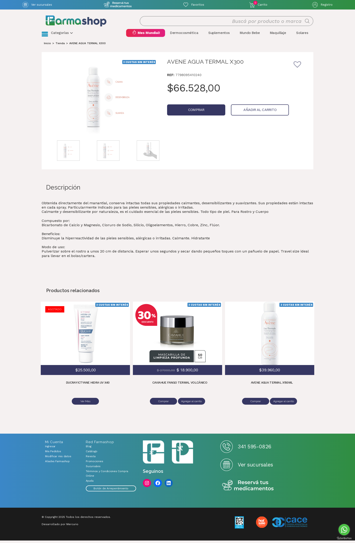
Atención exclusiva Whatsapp (118, 5)
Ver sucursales (41, 4)
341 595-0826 (254, 449)
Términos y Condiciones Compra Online (107, 476)
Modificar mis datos (58, 458)
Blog (88, 448)
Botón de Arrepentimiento (111, 491)
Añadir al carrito (246, 114)
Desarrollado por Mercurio (60, 526)
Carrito (260, 4)
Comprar (191, 114)
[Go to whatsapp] (344, 529)
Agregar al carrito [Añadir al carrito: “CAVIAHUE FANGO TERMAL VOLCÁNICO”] (192, 405)
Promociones (94, 463)
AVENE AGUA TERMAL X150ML (271, 386)
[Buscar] (307, 23)
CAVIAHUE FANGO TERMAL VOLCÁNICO (179, 386)
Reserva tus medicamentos (248, 488)
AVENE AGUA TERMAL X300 (87, 47)
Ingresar (50, 448)
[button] (300, 71)
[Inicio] (47, 47)
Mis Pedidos (53, 453)
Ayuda (90, 483)
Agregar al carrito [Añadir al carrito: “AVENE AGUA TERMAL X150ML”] (284, 405)
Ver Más (85, 405)
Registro (327, 4)
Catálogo (91, 453)
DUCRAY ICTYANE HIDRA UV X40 (88, 386)
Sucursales (93, 468)
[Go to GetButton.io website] (344, 538)
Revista (90, 458)
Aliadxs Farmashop (57, 463)
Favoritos (197, 4)
